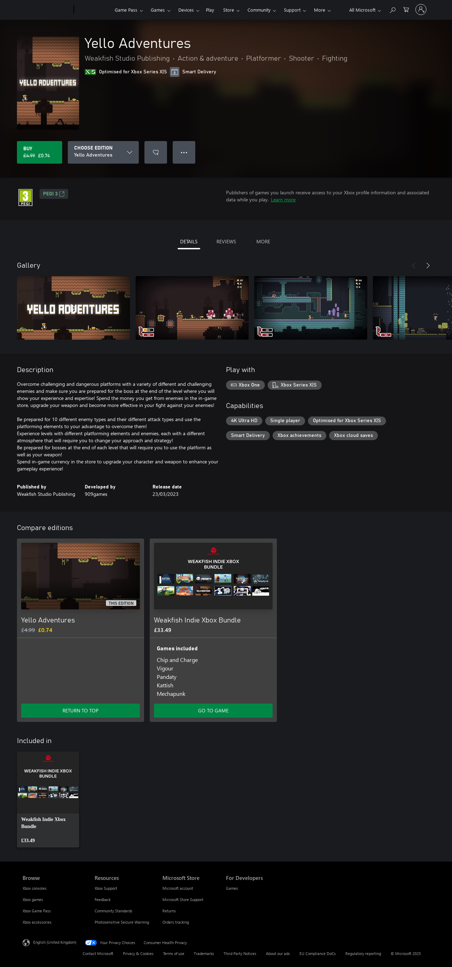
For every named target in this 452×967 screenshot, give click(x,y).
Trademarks (204, 953)
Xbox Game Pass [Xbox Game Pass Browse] (37, 910)
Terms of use (173, 953)
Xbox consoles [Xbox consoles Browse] (35, 888)
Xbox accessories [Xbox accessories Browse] (37, 922)
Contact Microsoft (98, 953)
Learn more (283, 199)
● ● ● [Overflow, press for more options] (184, 152)
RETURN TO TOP (81, 710)
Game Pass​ (126, 10)
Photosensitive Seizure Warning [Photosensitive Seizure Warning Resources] (122, 922)
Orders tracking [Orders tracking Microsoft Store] (175, 922)
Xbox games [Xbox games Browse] (33, 899)
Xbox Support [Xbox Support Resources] (106, 888)
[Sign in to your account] (420, 9)
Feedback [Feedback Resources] (103, 899)
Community (259, 10)
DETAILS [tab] (188, 241)
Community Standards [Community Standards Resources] (113, 910)
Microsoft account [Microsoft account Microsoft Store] (177, 888)
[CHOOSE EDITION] (103, 152)
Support (292, 10)
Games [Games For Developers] (232, 888)
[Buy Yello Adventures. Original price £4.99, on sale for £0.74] (39, 152)
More (319, 10)
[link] (48, 799)
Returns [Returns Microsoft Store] (169, 910)
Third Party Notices (240, 953)
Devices (186, 10)
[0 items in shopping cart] (406, 9)
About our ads (278, 953)
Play (210, 10)
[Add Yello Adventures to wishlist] (155, 152)
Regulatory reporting (363, 953)
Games (158, 10)
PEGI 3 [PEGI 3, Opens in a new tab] (54, 194)
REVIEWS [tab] (226, 241)
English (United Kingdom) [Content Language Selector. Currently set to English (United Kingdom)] (54, 942)
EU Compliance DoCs (317, 953)
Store (228, 10)
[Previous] (414, 265)
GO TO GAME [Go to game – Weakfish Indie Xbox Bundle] (213, 710)
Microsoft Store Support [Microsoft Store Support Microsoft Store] (182, 899)
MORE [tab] (263, 241)
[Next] (428, 265)
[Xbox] (93, 9)
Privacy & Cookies (138, 953)
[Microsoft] (47, 9)
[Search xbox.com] (392, 9)
